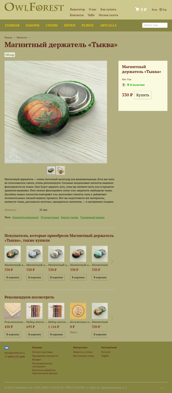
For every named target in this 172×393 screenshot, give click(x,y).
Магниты (22, 37)
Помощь (37, 347)
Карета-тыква (69, 217)
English (105, 355)
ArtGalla (108, 25)
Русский (106, 351)
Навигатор (77, 9)
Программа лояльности (45, 355)
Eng (162, 9)
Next (112, 261)
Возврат (36, 359)
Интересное (80, 347)
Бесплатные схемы (83, 355)
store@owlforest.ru (15, 352)
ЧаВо (91, 15)
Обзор (9, 55)
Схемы (52, 25)
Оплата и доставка (42, 351)
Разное (88, 25)
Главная (12, 25)
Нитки (69, 25)
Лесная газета (108, 15)
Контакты (77, 15)
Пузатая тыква (50, 217)
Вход (154, 9)
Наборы (32, 25)
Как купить (108, 9)
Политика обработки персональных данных (44, 371)
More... (74, 332)
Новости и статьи (83, 351)
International (109, 347)
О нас (92, 9)
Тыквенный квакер (92, 217)
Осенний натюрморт (25, 217)
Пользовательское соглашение (42, 365)
